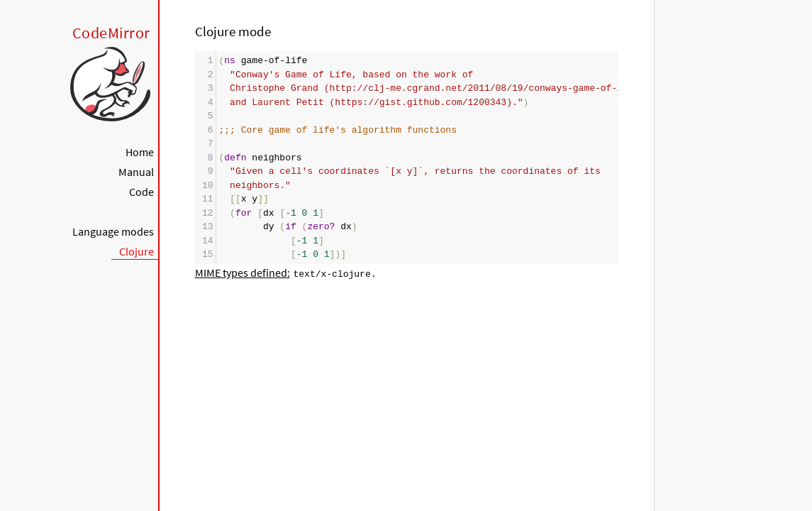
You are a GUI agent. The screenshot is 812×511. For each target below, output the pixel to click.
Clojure (136, 251)
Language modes (113, 231)
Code (141, 192)
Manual (136, 172)
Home (140, 152)
